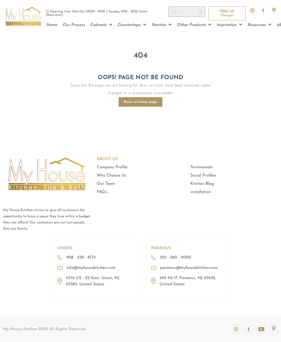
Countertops (131, 25)
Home (51, 25)
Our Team (106, 184)
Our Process (73, 25)
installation (200, 192)
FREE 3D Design (227, 13)
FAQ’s (102, 192)
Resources (259, 25)
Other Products (194, 25)
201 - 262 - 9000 (175, 257)
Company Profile (112, 167)
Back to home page (140, 102)
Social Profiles (203, 175)
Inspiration (229, 25)
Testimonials (201, 167)
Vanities (161, 25)
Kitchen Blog (202, 184)
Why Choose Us (111, 175)
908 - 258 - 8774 (81, 257)
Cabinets (101, 25)
